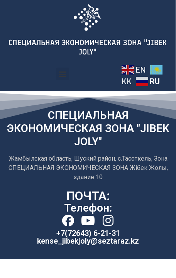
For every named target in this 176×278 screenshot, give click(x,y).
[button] (62, 74)
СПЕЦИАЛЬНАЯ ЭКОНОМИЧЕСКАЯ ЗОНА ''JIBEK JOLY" (87, 47)
